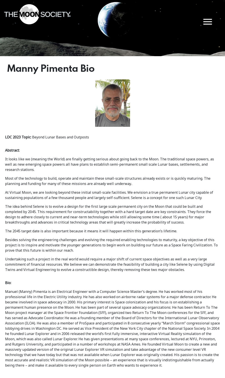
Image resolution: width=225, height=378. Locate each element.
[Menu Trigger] (208, 21)
